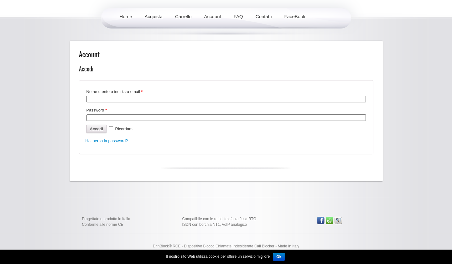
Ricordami (121, 129)
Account (212, 16)
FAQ (238, 16)
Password (96, 110)
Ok (278, 257)
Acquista (154, 16)
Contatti (264, 16)
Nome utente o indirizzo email (114, 91)
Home (126, 16)
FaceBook (295, 16)
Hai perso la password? (107, 140)
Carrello (183, 16)
